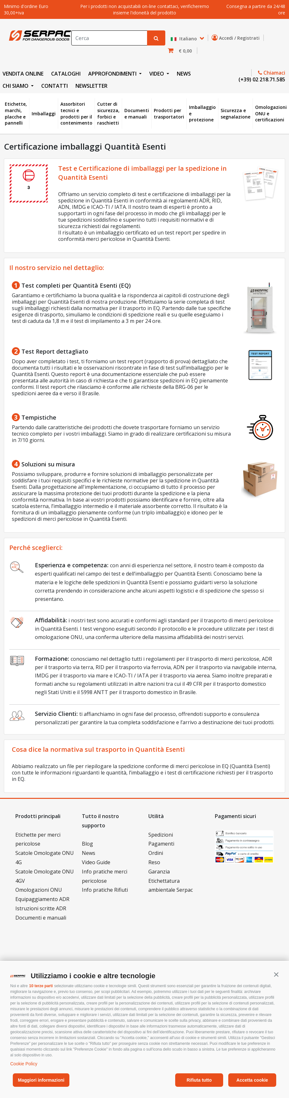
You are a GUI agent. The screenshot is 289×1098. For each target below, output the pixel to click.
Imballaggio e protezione (202, 113)
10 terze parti (41, 986)
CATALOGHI (66, 73)
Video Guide (96, 862)
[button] (276, 974)
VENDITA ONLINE (23, 73)
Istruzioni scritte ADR (40, 908)
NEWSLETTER (91, 85)
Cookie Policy (23, 1063)
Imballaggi (44, 114)
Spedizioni (160, 834)
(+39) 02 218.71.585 (261, 79)
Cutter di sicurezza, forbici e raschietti (108, 113)
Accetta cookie (252, 1080)
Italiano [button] (184, 39)
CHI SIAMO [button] (16, 85)
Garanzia (159, 871)
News (88, 852)
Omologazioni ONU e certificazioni (271, 113)
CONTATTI (54, 85)
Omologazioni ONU (38, 889)
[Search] (109, 37)
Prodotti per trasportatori (169, 113)
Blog (87, 843)
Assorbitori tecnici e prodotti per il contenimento (76, 113)
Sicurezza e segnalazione (235, 113)
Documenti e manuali (136, 113)
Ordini (155, 852)
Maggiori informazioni (41, 1080)
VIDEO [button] (157, 73)
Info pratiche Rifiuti (105, 889)
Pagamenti (161, 843)
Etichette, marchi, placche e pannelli (16, 113)
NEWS (184, 73)
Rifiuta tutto (199, 1080)
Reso (154, 862)
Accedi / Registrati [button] (237, 38)
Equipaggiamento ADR (42, 899)
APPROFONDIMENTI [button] (113, 73)
